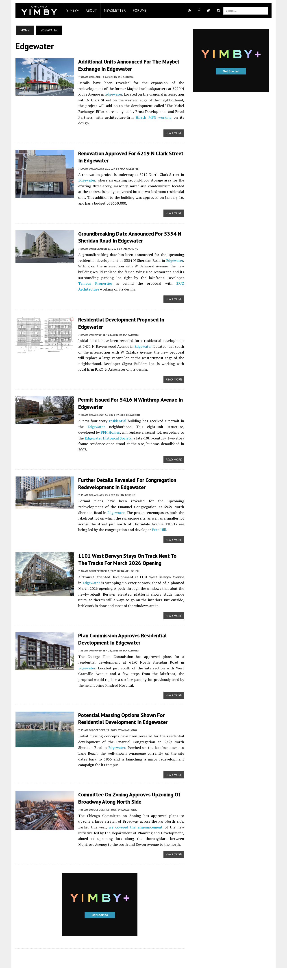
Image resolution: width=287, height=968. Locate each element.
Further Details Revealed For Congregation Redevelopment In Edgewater (123, 471)
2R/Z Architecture (156, 277)
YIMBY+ (68, 10)
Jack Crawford (125, 408)
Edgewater (82, 94)
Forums (135, 10)
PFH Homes (83, 425)
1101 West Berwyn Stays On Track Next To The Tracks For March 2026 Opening (128, 546)
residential (113, 413)
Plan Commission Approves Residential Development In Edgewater (118, 627)
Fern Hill (128, 516)
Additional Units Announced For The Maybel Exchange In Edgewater (124, 65)
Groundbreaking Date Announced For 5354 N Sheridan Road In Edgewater (125, 231)
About (87, 10)
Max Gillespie (124, 162)
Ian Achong (121, 76)
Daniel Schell (126, 557)
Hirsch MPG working (90, 117)
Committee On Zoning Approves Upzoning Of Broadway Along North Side (125, 775)
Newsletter (111, 10)
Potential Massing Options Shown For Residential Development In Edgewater (118, 701)
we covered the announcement (108, 803)
